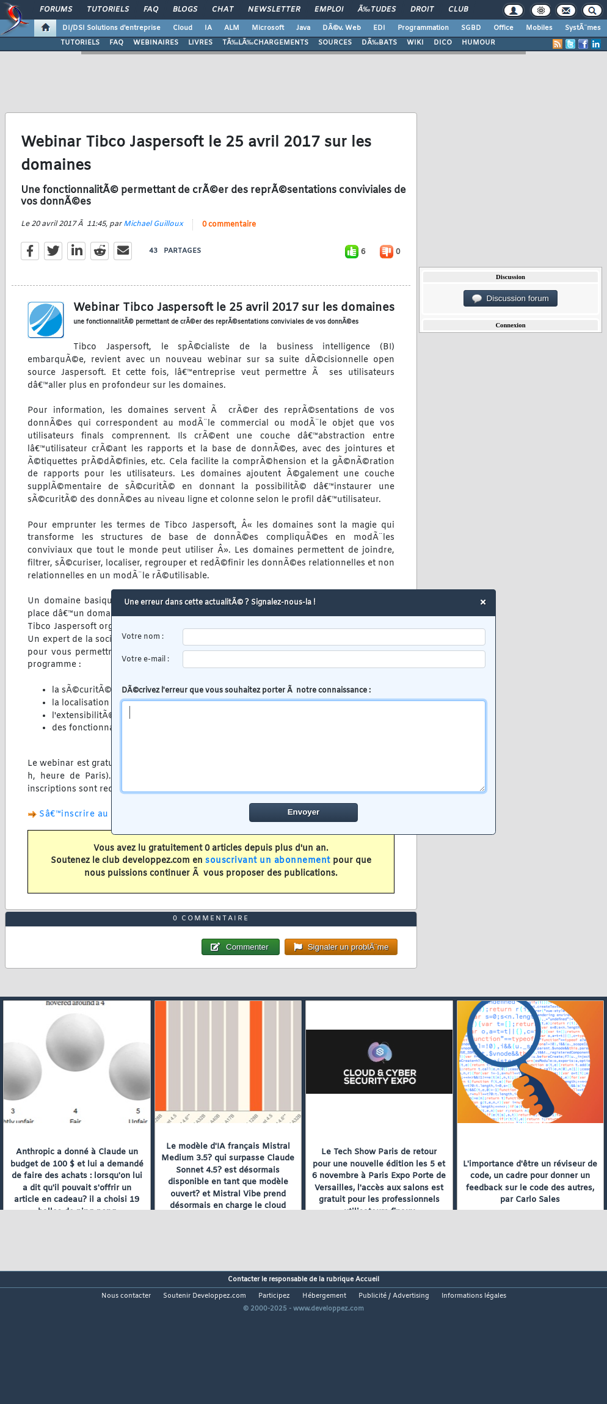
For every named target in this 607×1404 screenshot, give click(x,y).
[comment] (304, 746)
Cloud (182, 28)
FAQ (150, 10)
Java (303, 28)
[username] (334, 637)
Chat (222, 10)
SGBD (471, 28)
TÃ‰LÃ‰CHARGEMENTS (265, 42)
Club (458, 10)
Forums (55, 10)
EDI (379, 28)
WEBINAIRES (155, 42)
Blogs (185, 10)
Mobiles (539, 28)
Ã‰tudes (377, 10)
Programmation (423, 28)
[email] (334, 659)
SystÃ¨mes (583, 28)
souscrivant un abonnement (267, 880)
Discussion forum (510, 299)
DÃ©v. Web (341, 28)
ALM (231, 28)
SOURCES (335, 42)
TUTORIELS (80, 42)
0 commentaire (229, 244)
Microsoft (268, 28)
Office (503, 28)
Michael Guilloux (153, 243)
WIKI (415, 42)
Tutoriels (107, 10)
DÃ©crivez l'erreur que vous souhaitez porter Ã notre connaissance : (304, 739)
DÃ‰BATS (379, 42)
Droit (422, 10)
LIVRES (200, 42)
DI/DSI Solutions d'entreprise (111, 28)
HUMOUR (478, 42)
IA (208, 28)
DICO (443, 42)
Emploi (328, 10)
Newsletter (274, 10)
